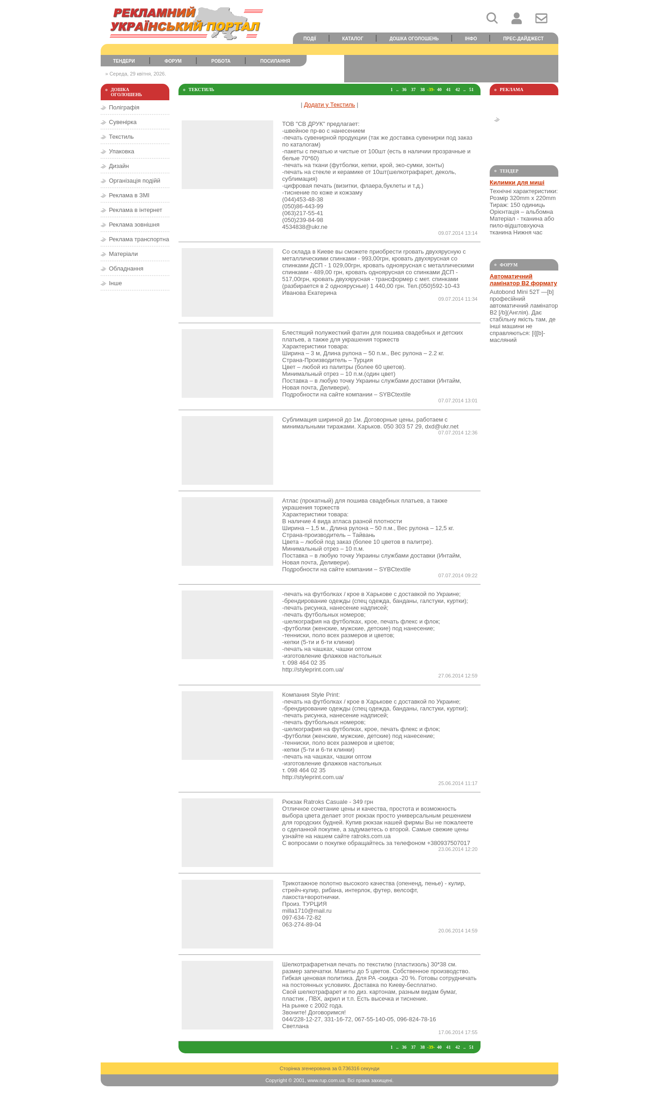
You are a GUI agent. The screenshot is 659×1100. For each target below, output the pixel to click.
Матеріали (123, 253)
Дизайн (119, 166)
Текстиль (121, 136)
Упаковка (121, 151)
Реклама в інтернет (135, 209)
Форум (173, 61)
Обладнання (126, 268)
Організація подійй (134, 180)
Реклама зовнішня (134, 224)
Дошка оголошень (414, 38)
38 (422, 89)
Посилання (275, 61)
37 (413, 89)
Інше (115, 283)
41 (448, 89)
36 (404, 89)
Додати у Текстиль (329, 104)
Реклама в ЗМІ (129, 195)
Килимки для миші (517, 182)
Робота (221, 61)
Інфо (471, 38)
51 (471, 89)
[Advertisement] (451, 68)
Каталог (352, 38)
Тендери (124, 61)
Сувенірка (122, 122)
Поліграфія (124, 107)
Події (309, 38)
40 (439, 89)
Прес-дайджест (523, 38)
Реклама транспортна (139, 239)
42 (457, 89)
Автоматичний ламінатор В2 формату (523, 280)
